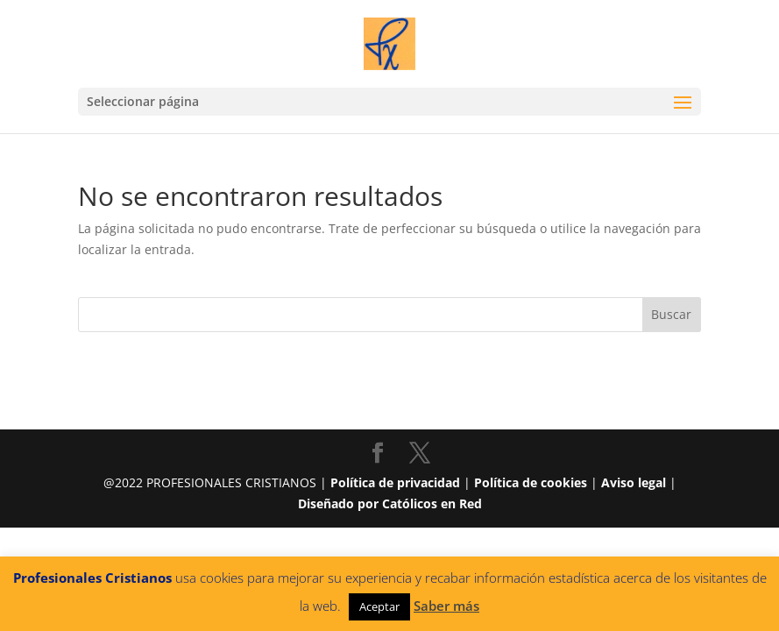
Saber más (446, 605)
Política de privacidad (395, 482)
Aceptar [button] (379, 606)
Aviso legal (633, 482)
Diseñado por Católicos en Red (390, 503)
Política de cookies (530, 482)
